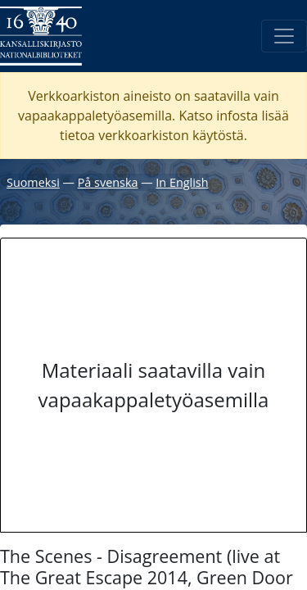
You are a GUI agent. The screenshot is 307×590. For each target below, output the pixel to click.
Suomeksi (33, 182)
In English (182, 182)
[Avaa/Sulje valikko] (284, 36)
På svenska (108, 182)
